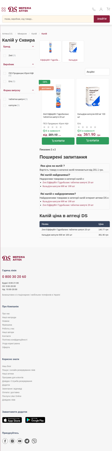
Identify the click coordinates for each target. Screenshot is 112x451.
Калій (34, 34)
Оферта (6, 347)
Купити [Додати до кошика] (58, 141)
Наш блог (6, 366)
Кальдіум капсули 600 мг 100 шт (59, 186)
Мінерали (22, 34)
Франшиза (7, 325)
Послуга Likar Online (11, 396)
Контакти (6, 336)
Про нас (6, 313)
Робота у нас (8, 328)
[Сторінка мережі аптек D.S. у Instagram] (12, 441)
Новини (5, 321)
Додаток (6, 385)
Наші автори (8, 332)
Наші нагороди (9, 317)
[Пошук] (102, 19)
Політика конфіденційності (14, 340)
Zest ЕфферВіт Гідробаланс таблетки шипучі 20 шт (68, 182)
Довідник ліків (8, 400)
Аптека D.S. (7, 34)
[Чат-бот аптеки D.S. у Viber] (34, 441)
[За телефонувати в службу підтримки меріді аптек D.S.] (94, 10)
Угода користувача (11, 343)
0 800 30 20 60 (14, 277)
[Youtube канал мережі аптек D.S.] (20, 441)
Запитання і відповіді (12, 389)
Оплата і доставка (10, 392)
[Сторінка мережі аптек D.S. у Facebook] (5, 441)
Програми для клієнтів (12, 377)
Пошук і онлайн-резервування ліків (18, 370)
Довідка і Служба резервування (17, 381)
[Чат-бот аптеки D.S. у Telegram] (27, 441)
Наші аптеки (8, 374)
